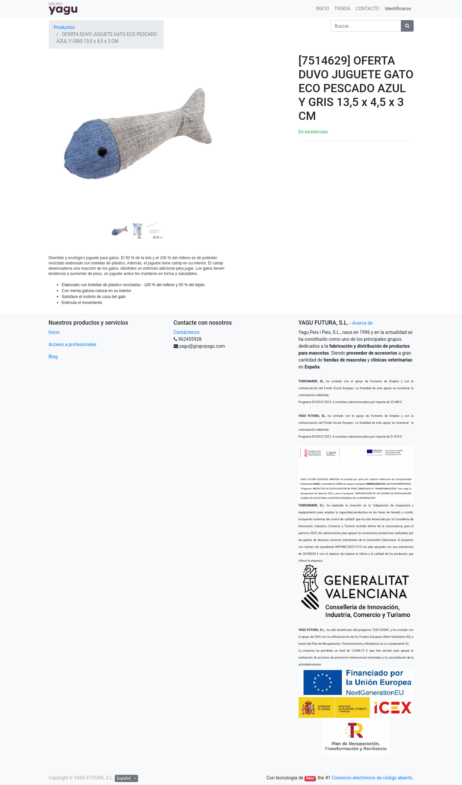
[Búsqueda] (407, 26)
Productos (64, 27)
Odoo (310, 778)
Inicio (54, 332)
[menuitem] (322, 9)
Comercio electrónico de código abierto (372, 777)
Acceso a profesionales (73, 344)
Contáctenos (187, 332)
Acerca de (362, 323)
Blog (53, 356)
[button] (62, 120)
